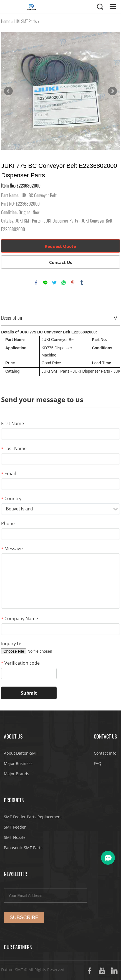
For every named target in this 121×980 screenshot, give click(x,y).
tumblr (82, 282)
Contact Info (105, 753)
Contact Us (60, 262)
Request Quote (60, 246)
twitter (54, 282)
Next (112, 91)
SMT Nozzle (15, 837)
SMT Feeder (15, 827)
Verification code (20, 663)
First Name (12, 423)
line (45, 282)
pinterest (72, 282)
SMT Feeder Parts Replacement (33, 816)
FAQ (97, 763)
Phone (8, 523)
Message (12, 548)
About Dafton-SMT (21, 753)
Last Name (14, 448)
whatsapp (63, 282)
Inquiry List (12, 643)
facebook (36, 282)
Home (5, 21)
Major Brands (16, 773)
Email (8, 473)
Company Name (19, 618)
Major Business (18, 763)
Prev (8, 91)
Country (11, 498)
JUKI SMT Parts (25, 21)
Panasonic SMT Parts (23, 847)
